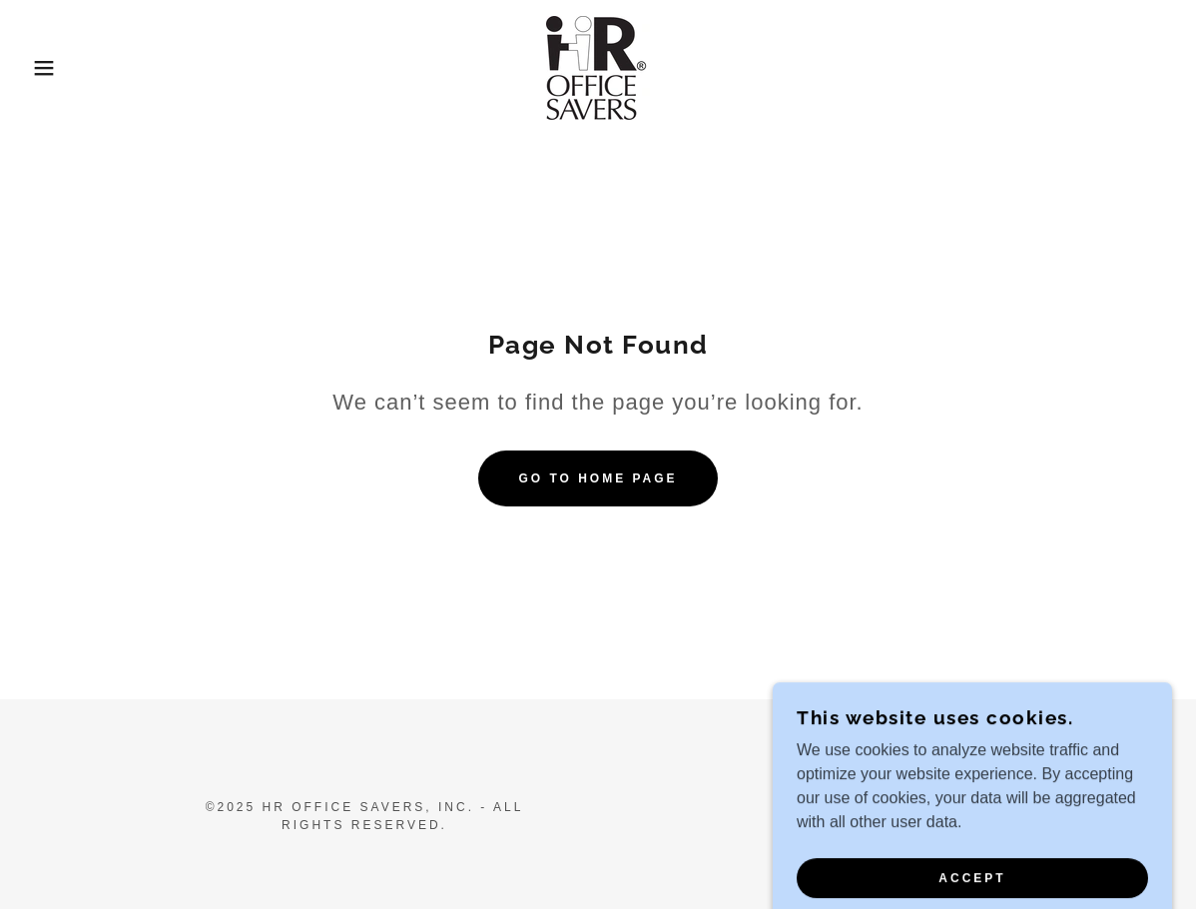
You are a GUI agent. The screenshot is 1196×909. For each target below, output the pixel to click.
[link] (598, 66)
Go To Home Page (597, 478)
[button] (60, 68)
